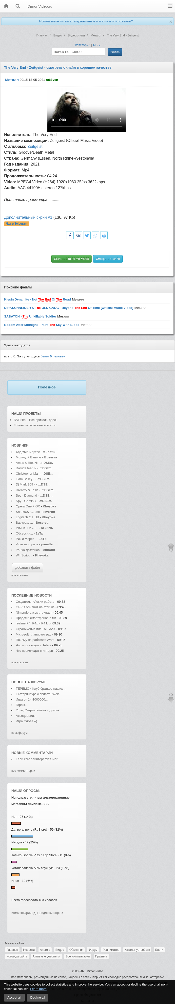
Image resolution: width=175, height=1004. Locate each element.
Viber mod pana (27, 544)
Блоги (159, 950)
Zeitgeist (34, 146)
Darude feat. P (26, 468)
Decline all (37, 997)
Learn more (38, 989)
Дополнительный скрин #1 (28, 217)
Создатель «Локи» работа (35, 601)
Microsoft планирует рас (33, 634)
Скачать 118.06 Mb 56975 (71, 259)
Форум (92, 950)
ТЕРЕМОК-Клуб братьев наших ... (41, 688)
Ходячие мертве (28, 452)
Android (45, 950)
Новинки (20, 445)
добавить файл (27, 567)
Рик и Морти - (26, 539)
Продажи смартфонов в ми (36, 618)
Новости (29, 950)
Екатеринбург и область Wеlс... (39, 694)
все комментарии (23, 770)
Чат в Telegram (17, 223)
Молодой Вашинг (28, 457)
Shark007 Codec (28, 512)
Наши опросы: (25, 791)
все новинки (19, 575)
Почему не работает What (35, 640)
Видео (60, 950)
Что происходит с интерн (34, 651)
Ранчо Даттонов (27, 550)
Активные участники (46, 956)
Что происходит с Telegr (33, 645)
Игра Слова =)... (28, 721)
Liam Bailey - (25, 479)
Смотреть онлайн (108, 259)
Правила (101, 956)
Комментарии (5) (23, 913)
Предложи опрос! (50, 913)
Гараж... (22, 705)
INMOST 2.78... (27, 528)
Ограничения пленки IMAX (35, 629)
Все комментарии (78, 956)
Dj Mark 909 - (26, 484)
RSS (96, 45)
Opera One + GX (28, 506)
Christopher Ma (27, 473)
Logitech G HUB (27, 517)
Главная (12, 950)
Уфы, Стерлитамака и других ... (39, 710)
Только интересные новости (35, 425)
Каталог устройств (137, 950)
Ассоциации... (26, 716)
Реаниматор (111, 950)
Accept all (14, 997)
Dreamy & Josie (27, 490)
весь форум (19, 733)
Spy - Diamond (27, 495)
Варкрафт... (24, 522)
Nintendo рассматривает (34, 612)
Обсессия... (24, 533)
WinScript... (24, 555)
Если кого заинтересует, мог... (38, 759)
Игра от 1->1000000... (32, 699)
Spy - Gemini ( (26, 501)
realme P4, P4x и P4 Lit (33, 623)
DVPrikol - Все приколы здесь (36, 420)
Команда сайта (17, 956)
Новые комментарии (32, 753)
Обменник (76, 950)
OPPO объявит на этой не (35, 607)
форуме (38, 682)
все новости (19, 662)
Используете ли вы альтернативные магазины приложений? (86, 21)
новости (43, 595)
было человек (53, 356)
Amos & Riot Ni (27, 463)
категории (82, 45)
